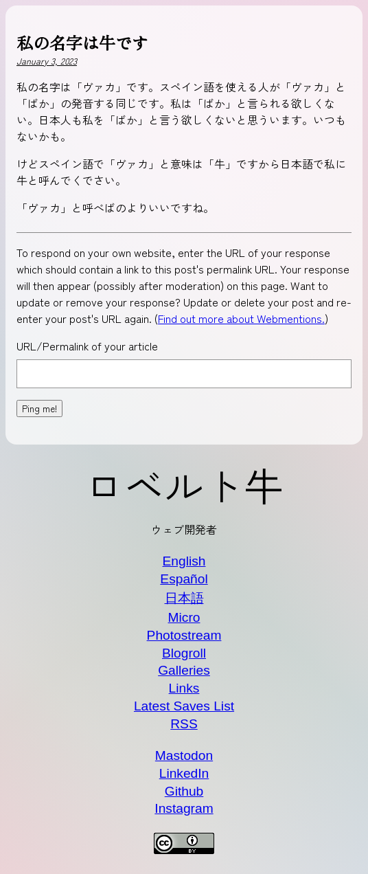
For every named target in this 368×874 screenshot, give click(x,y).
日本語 (184, 598)
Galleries (184, 670)
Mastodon (184, 755)
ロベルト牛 (184, 484)
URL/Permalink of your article (87, 345)
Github (184, 791)
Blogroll (184, 653)
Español (183, 579)
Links (184, 688)
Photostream (184, 635)
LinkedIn (184, 773)
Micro (184, 617)
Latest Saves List (184, 706)
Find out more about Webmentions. (241, 318)
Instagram (183, 808)
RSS (183, 724)
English (184, 561)
